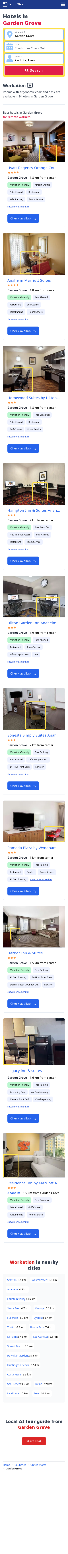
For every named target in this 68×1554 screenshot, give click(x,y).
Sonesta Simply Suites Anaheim (34, 735)
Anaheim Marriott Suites (29, 280)
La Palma (12, 1336)
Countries (20, 1465)
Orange (40, 1308)
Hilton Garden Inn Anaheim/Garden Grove (34, 622)
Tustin (11, 1327)
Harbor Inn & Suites (25, 953)
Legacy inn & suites (24, 1070)
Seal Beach (13, 1384)
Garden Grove (14, 1468)
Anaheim (13, 1193)
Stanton (12, 1280)
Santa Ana (13, 1308)
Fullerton (13, 1317)
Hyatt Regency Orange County (34, 167)
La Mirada (13, 1393)
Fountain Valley (16, 1299)
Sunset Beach (15, 1346)
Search (34, 70)
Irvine (39, 1384)
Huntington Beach (18, 1365)
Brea (37, 1393)
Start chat (34, 1441)
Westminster (40, 1280)
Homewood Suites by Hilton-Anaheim (34, 397)
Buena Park (37, 1327)
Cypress (38, 1317)
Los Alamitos (40, 1336)
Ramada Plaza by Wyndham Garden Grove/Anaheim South (34, 847)
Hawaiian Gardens (18, 1355)
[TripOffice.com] (13, 4)
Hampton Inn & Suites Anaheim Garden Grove (34, 510)
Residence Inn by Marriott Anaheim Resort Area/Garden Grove (34, 1183)
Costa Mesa (14, 1374)
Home (6, 1465)
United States (38, 1465)
